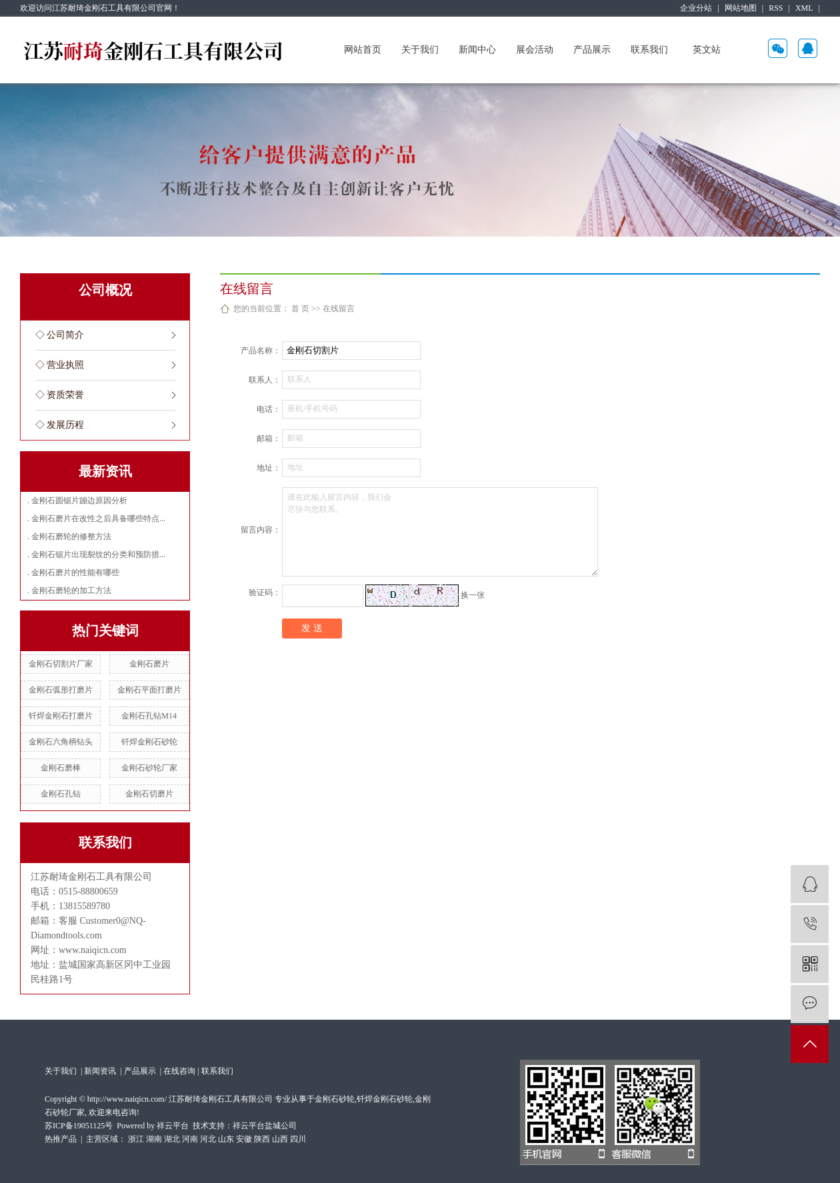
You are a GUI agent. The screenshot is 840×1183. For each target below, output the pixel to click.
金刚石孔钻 (61, 793)
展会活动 (534, 50)
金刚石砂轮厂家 (149, 767)
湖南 (154, 1139)
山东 (226, 1139)
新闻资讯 (101, 1071)
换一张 (473, 594)
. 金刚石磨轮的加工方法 (69, 590)
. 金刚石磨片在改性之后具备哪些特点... (96, 518)
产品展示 (592, 50)
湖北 (172, 1139)
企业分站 (696, 8)
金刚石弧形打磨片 (61, 689)
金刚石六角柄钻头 (61, 741)
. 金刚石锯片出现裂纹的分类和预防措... (96, 554)
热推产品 (61, 1139)
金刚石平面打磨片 (149, 689)
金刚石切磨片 (149, 793)
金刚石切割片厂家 (61, 663)
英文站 (707, 50)
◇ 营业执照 (60, 365)
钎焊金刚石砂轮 (149, 741)
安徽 (244, 1139)
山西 (280, 1139)
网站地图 (741, 8)
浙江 (136, 1139)
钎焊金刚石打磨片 (61, 715)
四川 (298, 1139)
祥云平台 (173, 1125)
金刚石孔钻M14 (149, 715)
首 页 (300, 308)
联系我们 (649, 50)
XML (804, 8)
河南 (190, 1139)
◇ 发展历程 (60, 425)
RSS (776, 8)
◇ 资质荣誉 (60, 395)
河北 (208, 1139)
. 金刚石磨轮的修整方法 (69, 536)
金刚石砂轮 (335, 1099)
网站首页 (362, 50)
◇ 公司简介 (60, 335)
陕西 (262, 1139)
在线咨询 (179, 1071)
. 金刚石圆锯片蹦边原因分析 (77, 500)
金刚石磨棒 (61, 767)
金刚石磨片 (149, 663)
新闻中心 (477, 50)
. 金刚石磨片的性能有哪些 (73, 572)
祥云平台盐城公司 (265, 1125)
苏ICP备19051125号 (79, 1125)
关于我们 (420, 50)
